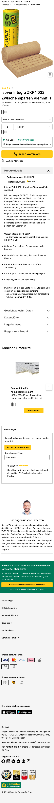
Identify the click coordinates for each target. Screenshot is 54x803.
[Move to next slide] (49, 387)
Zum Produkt (33, 410)
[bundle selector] (34, 127)
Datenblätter (12, 317)
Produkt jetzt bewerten (18, 447)
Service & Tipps (9, 615)
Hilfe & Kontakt (9, 607)
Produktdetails (13, 170)
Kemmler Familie (10, 637)
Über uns (6, 622)
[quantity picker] (8, 127)
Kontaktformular (35, 742)
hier (6, 750)
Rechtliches (8, 630)
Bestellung (7, 600)
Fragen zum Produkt (16, 331)
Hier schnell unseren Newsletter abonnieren (27, 584)
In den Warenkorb (27, 154)
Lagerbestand (12, 324)
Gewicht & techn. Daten (18, 310)
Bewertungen (10, 429)
